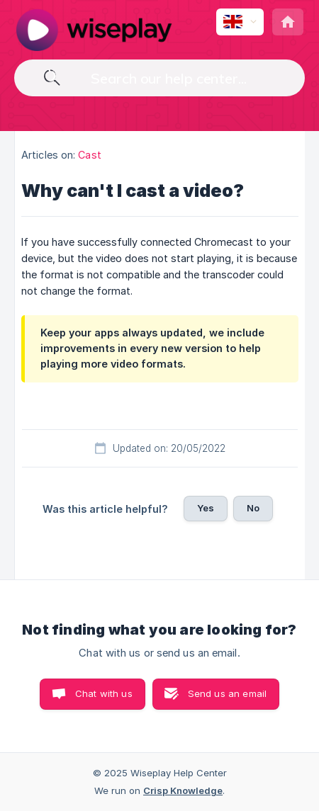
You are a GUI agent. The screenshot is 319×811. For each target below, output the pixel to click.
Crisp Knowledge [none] (183, 790)
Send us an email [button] (227, 693)
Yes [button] (205, 508)
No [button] (253, 508)
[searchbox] (159, 77)
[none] (94, 29)
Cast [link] (89, 155)
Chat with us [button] (104, 693)
